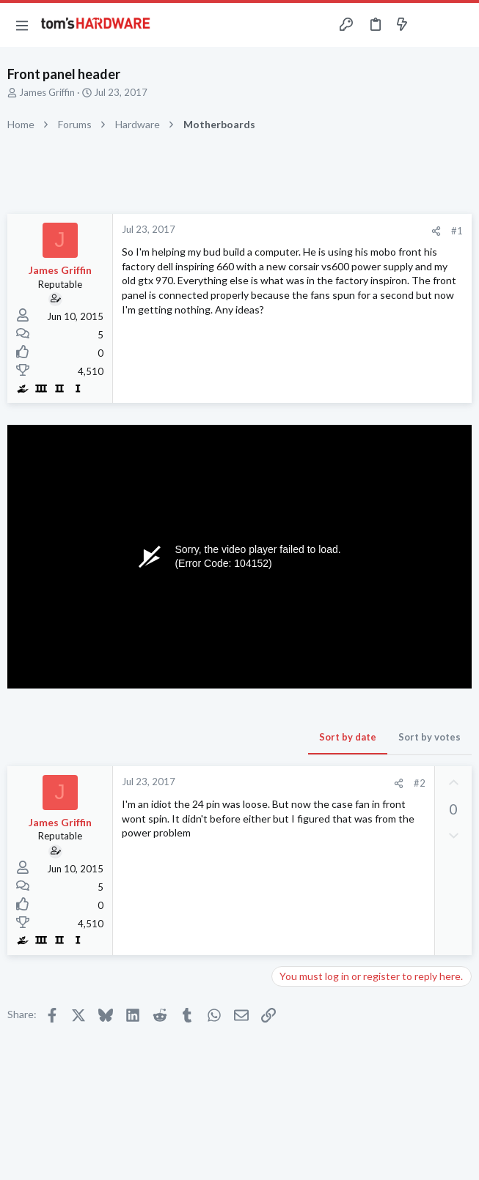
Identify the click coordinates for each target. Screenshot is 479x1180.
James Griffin (47, 92)
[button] (22, 24)
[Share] (436, 231)
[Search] (459, 25)
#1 (457, 231)
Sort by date (347, 737)
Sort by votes (429, 737)
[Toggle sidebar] (430, 24)
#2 (419, 783)
